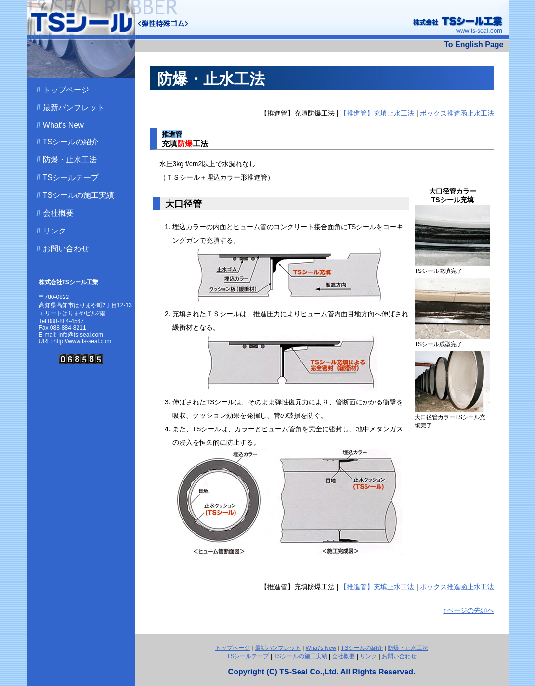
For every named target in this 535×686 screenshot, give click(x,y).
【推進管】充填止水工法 (377, 113)
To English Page (473, 44)
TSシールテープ (68, 177)
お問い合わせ (63, 249)
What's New (60, 125)
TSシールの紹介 (68, 142)
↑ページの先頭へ (469, 610)
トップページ (63, 90)
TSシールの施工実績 (76, 195)
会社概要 (55, 213)
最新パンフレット (70, 108)
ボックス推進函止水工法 (457, 113)
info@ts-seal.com (80, 334)
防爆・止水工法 (67, 159)
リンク (51, 231)
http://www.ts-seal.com (82, 341)
